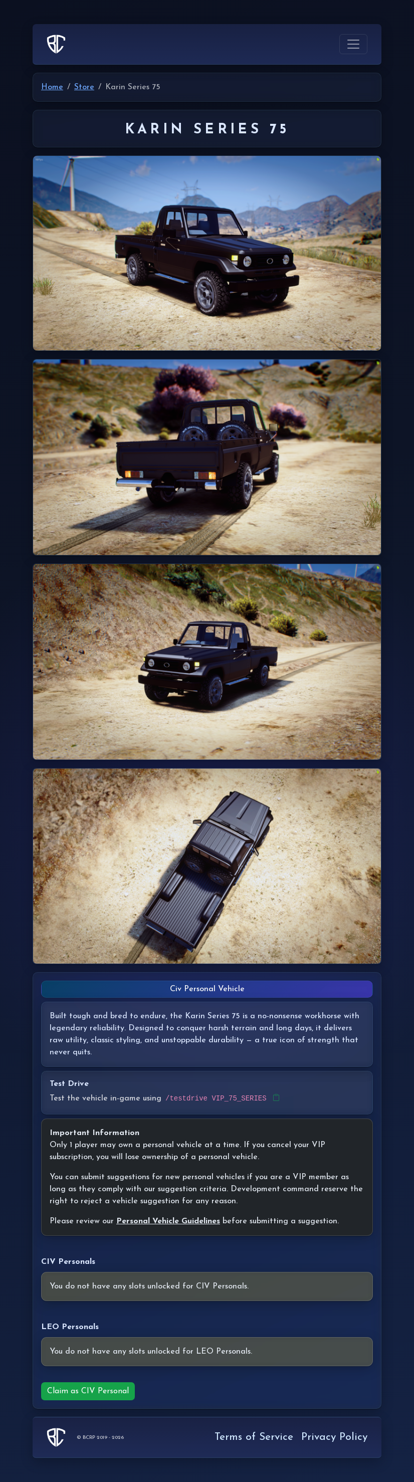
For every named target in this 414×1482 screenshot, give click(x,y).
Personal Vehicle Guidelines (168, 1221)
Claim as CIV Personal (88, 1391)
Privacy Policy (334, 1437)
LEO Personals (70, 1327)
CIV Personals (68, 1262)
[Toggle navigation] (353, 44)
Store (84, 87)
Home (52, 87)
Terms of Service (254, 1437)
